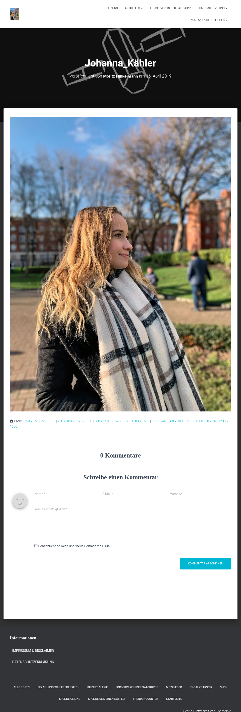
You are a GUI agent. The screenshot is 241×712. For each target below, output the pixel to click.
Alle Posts (21, 687)
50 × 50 (210, 421)
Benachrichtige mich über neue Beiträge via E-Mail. (75, 546)
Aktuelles (134, 8)
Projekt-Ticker (201, 687)
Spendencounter (145, 698)
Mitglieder (174, 687)
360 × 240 (159, 421)
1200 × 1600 (140, 421)
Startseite (174, 698)
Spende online (69, 698)
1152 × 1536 (120, 421)
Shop (224, 687)
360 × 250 (102, 421)
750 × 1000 (66, 421)
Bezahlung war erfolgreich (58, 687)
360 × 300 (175, 421)
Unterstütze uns (213, 8)
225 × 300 (48, 421)
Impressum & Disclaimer (33, 651)
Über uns (111, 8)
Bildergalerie (97, 687)
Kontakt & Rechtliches (209, 20)
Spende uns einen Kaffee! (106, 698)
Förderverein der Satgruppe (171, 8)
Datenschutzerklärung (33, 662)
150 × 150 (31, 421)
